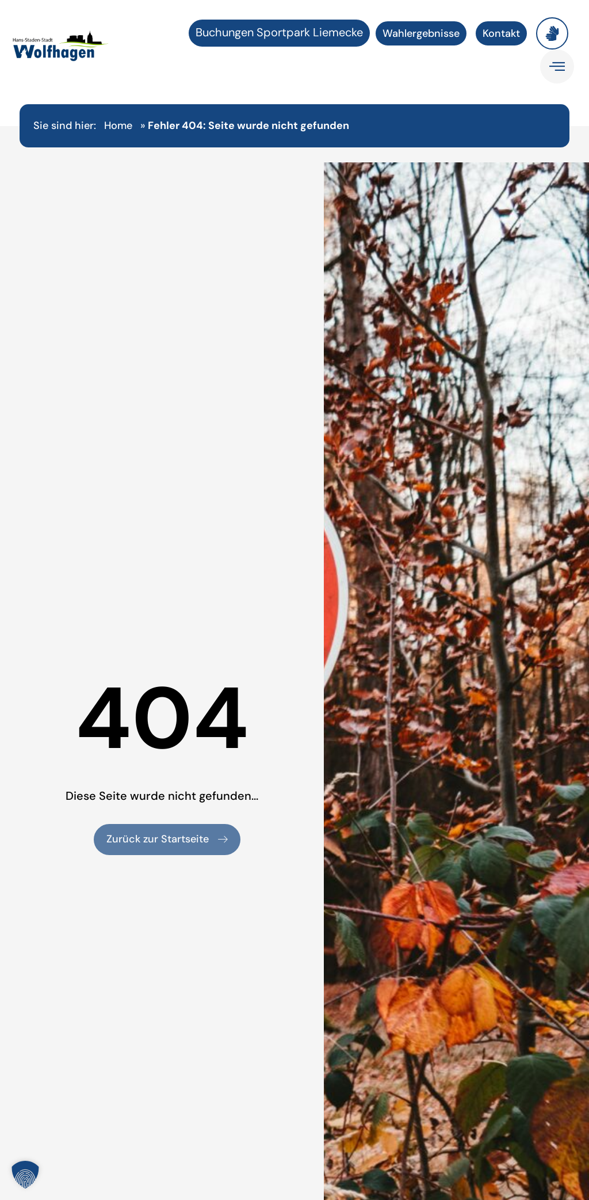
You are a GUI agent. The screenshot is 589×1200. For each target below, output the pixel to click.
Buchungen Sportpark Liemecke (279, 32)
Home (118, 125)
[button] (25, 1174)
